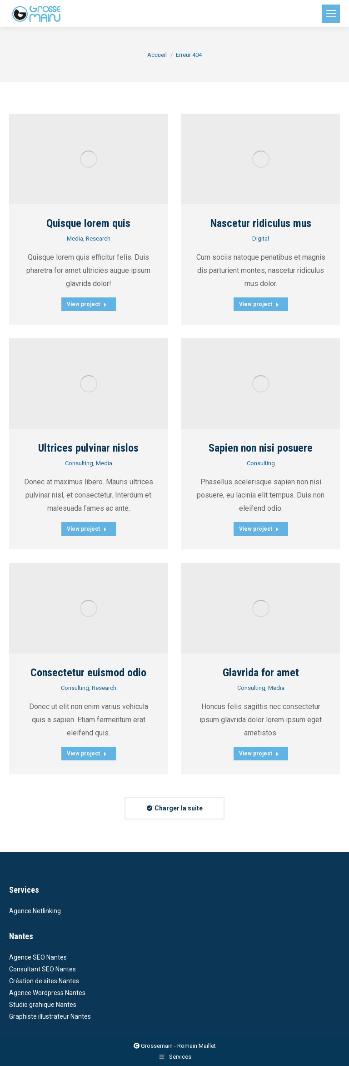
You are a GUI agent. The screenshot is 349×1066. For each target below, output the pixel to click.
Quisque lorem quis (88, 223)
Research (98, 238)
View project (87, 304)
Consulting (79, 463)
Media (75, 238)
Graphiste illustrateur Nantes (50, 1016)
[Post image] (88, 159)
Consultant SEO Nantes (42, 969)
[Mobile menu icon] (331, 14)
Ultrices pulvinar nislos (88, 448)
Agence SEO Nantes (38, 957)
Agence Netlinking (35, 911)
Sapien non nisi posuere (261, 448)
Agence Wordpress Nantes (47, 992)
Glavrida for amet (261, 672)
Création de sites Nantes (44, 981)
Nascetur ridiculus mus (260, 223)
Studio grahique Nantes (42, 1004)
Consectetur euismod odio (88, 672)
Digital (260, 238)
